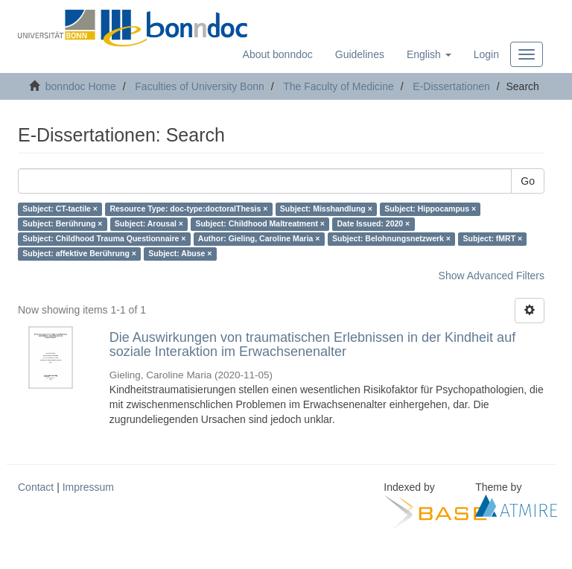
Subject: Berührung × (62, 224)
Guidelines (359, 54)
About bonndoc (278, 54)
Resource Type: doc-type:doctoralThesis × (188, 209)
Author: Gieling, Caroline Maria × (259, 239)
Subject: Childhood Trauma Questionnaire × (103, 239)
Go (528, 181)
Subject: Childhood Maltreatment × (260, 224)
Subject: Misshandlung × (326, 209)
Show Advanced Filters (491, 276)
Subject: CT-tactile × (60, 209)
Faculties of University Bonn (199, 86)
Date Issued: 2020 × (373, 224)
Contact (36, 487)
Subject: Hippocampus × (430, 209)
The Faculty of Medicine (338, 86)
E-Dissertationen (451, 86)
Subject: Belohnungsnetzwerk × (391, 239)
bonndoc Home (80, 86)
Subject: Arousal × (149, 224)
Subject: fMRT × (492, 239)
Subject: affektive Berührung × (79, 253)
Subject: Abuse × (180, 253)
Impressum (88, 487)
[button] (429, 54)
